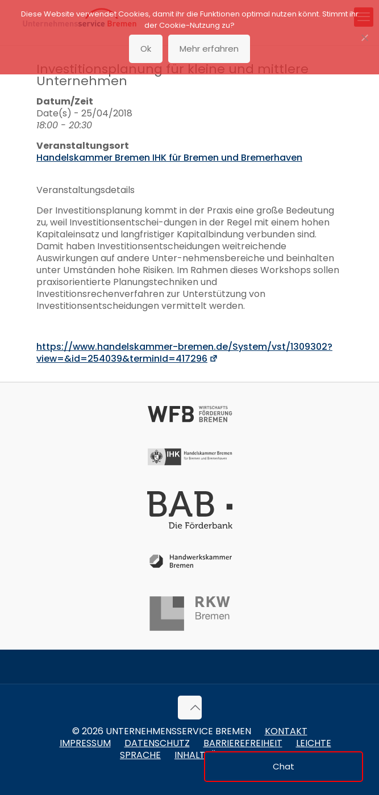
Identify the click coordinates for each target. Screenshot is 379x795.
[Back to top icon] (190, 707)
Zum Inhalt (59, 6)
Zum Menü (19, 6)
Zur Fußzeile (102, 6)
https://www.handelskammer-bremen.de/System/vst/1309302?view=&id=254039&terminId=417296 (184, 352)
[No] (364, 37)
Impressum (85, 743)
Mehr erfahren (209, 49)
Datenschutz (157, 743)
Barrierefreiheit (242, 743)
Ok (145, 49)
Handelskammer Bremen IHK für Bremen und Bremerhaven (169, 157)
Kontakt (286, 731)
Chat (283, 766)
